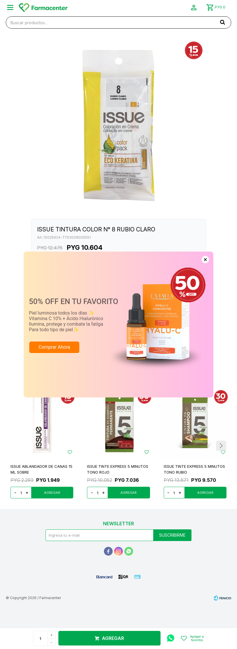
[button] (222, 22)
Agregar (113, 638)
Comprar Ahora (54, 347)
